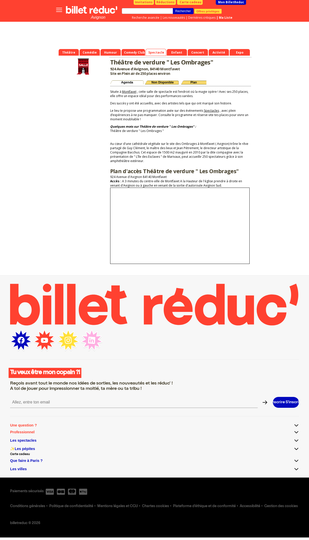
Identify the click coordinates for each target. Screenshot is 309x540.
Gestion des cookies (281, 506)
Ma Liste (225, 17)
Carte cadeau (190, 2)
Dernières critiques (202, 17)
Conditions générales (27, 506)
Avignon (98, 17)
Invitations (144, 2)
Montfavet (129, 91)
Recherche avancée (145, 17)
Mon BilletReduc (231, 2)
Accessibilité (250, 506)
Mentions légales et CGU (117, 506)
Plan (194, 82)
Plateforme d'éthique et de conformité (204, 506)
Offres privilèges (208, 11)
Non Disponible (163, 82)
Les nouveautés (174, 17)
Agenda (127, 82)
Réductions (165, 2)
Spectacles (211, 110)
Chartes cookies (155, 506)
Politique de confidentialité (71, 506)
